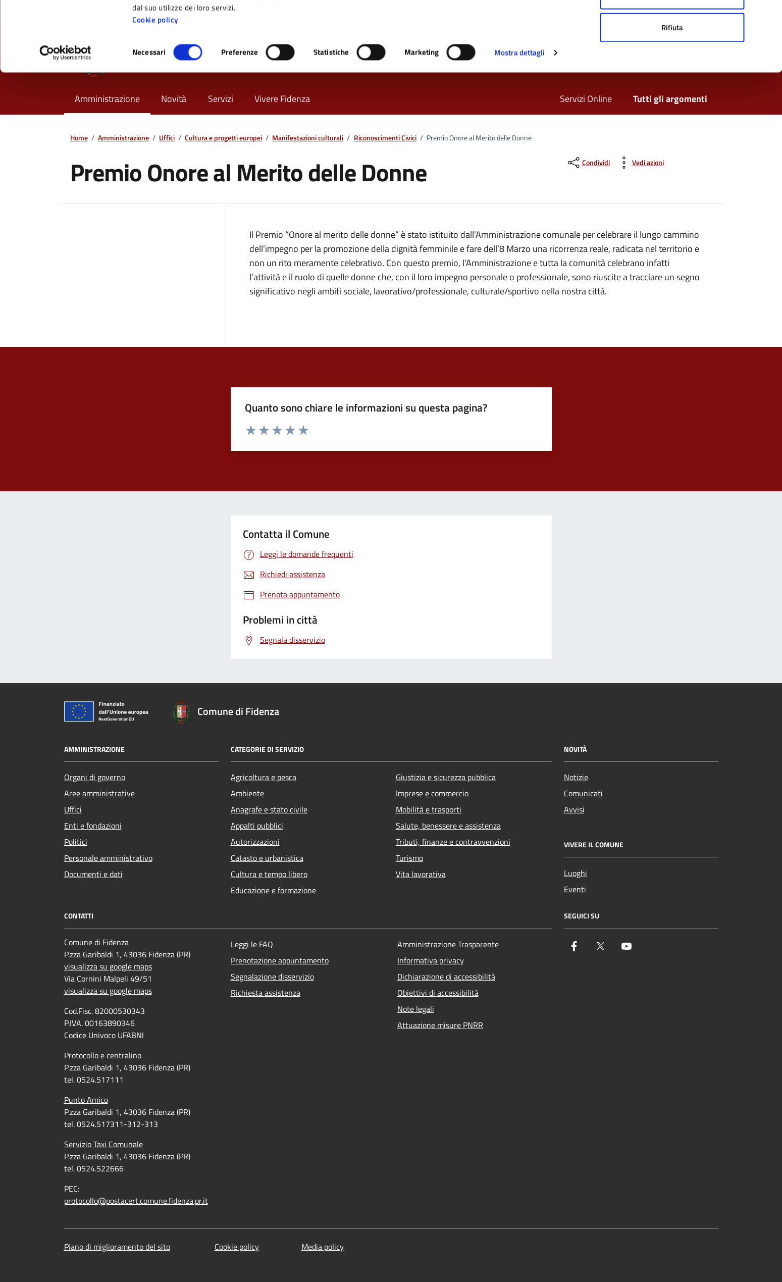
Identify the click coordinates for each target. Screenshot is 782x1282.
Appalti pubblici (257, 825)
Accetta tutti (672, 26)
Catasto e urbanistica (267, 858)
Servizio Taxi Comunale (103, 1144)
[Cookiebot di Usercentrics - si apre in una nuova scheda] (65, 118)
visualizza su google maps (108, 966)
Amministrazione (123, 138)
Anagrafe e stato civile (269, 809)
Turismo (409, 858)
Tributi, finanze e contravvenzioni (453, 842)
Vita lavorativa (421, 874)
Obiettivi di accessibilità (438, 993)
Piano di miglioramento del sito (117, 1247)
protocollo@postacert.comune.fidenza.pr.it (136, 1201)
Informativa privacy (430, 960)
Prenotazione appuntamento (280, 960)
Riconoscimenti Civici (385, 138)
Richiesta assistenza (265, 993)
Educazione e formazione (273, 890)
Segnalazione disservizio (272, 976)
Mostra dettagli (519, 118)
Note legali (415, 1009)
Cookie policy (155, 85)
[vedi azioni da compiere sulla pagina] (640, 163)
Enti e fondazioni (93, 825)
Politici (75, 842)
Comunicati (583, 793)
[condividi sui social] (588, 163)
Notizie (576, 777)
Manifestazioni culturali (307, 138)
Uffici (167, 138)
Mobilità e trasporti (428, 809)
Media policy (322, 1247)
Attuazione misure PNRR (440, 1025)
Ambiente (247, 793)
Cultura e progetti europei (223, 138)
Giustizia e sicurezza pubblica (446, 777)
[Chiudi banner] (766, 15)
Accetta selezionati (672, 60)
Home (79, 138)
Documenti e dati (93, 874)
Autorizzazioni (255, 842)
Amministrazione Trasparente (448, 944)
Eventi (575, 889)
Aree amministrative (99, 793)
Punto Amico (86, 1100)
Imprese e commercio (432, 793)
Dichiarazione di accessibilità (446, 976)
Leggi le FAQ (252, 944)
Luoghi (575, 873)
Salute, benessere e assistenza (448, 825)
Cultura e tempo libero (269, 874)
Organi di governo (94, 777)
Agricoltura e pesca (263, 777)
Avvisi (574, 809)
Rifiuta (672, 92)
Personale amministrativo (108, 858)
